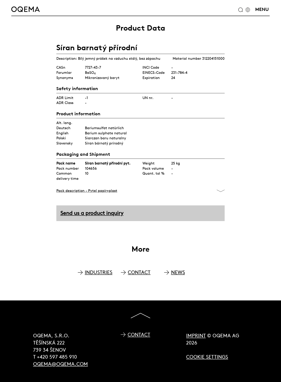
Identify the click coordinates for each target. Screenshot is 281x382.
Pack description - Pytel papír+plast (86, 190)
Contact (139, 335)
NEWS (178, 272)
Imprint (196, 336)
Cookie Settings (207, 357)
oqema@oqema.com (60, 364)
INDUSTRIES (98, 272)
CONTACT (139, 272)
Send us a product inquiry (91, 213)
